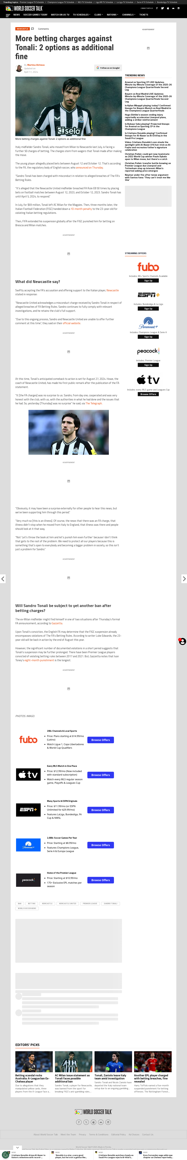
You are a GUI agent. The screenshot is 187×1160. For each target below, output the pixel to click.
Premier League (90, 903)
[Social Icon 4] (108, 1122)
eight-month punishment (39, 660)
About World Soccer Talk (46, 1134)
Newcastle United (67, 903)
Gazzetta (57, 623)
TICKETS (143, 14)
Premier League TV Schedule (32, 2)
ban (19, 903)
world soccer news (27, 908)
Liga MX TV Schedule (104, 2)
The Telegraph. (93, 403)
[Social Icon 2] (93, 1122)
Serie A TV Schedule (145, 2)
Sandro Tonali (110, 903)
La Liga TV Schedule (125, 2)
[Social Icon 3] (100, 1122)
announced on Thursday (89, 167)
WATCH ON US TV (60, 14)
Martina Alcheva (36, 65)
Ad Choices (134, 1134)
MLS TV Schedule (85, 2)
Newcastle (113, 290)
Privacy (82, 1134)
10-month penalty (81, 209)
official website (71, 323)
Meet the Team (68, 1134)
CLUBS (98, 14)
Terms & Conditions (98, 1134)
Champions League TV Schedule (60, 2)
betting (31, 903)
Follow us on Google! (110, 67)
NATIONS (113, 14)
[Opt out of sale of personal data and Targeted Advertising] (5, 1155)
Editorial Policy (118, 1134)
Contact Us (147, 1134)
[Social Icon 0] (79, 1122)
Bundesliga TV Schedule (167, 2)
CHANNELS (129, 14)
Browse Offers (100, 740)
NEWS (16, 14)
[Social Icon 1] (86, 1122)
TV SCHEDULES (82, 14)
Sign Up (148, 280)
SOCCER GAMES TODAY (35, 14)
